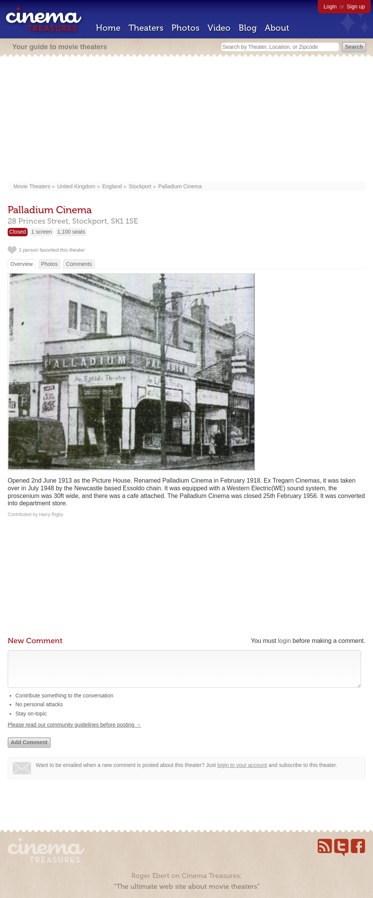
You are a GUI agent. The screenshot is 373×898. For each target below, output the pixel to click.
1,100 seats (71, 232)
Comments (79, 264)
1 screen (41, 232)
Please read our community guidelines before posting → (74, 732)
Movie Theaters (31, 186)
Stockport (140, 186)
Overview (21, 264)
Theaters (146, 28)
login (284, 640)
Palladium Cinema (180, 186)
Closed (17, 232)
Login (330, 6)
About (277, 28)
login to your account (242, 773)
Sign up (356, 6)
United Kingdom (76, 186)
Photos (186, 28)
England (112, 186)
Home (108, 28)
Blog (248, 28)
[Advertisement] (186, 120)
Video (219, 28)
